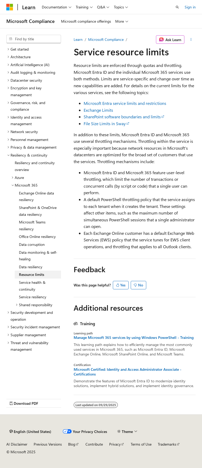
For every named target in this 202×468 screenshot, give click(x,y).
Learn (78, 39)
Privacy (115, 444)
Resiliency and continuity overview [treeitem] (35, 166)
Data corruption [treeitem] (32, 244)
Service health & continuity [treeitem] (32, 286)
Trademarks (167, 444)
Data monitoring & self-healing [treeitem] (38, 256)
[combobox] (33, 39)
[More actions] (191, 39)
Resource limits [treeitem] (31, 274)
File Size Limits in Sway (105, 123)
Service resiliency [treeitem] (32, 296)
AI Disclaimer (16, 444)
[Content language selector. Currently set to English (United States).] (30, 431)
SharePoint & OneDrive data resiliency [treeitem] (38, 211)
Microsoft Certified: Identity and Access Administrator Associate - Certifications (127, 372)
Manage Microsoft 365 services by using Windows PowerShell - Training (134, 337)
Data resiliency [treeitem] (30, 266)
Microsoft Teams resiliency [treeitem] (32, 225)
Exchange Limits (98, 110)
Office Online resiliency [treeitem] (37, 236)
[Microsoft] (9, 7)
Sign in (190, 6)
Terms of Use (141, 444)
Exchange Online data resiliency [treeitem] (36, 196)
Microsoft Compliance (106, 39)
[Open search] (177, 7)
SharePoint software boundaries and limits (122, 116)
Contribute (94, 444)
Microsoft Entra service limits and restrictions (125, 103)
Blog (71, 444)
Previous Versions (48, 444)
